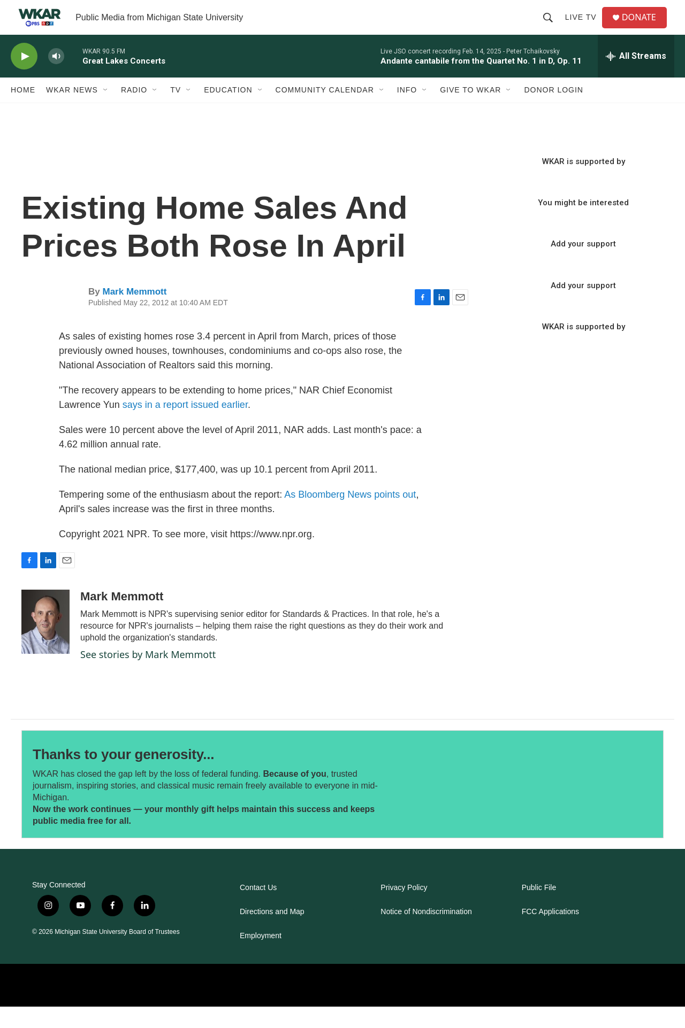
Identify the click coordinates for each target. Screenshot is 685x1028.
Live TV (584, 28)
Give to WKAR (470, 111)
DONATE (645, 28)
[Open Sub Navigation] (106, 111)
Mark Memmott (134, 313)
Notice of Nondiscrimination (425, 933)
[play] (24, 78)
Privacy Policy (403, 909)
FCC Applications (550, 933)
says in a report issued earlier (185, 426)
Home (23, 111)
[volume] (56, 78)
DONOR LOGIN (553, 111)
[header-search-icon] (552, 28)
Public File (539, 909)
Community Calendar (325, 111)
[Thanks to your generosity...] (491, 805)
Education (228, 111)
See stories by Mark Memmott (148, 675)
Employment (260, 957)
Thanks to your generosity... (123, 776)
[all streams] (636, 77)
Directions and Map (272, 933)
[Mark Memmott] (45, 643)
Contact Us (258, 909)
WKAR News (72, 111)
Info (407, 111)
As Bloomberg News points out (350, 516)
